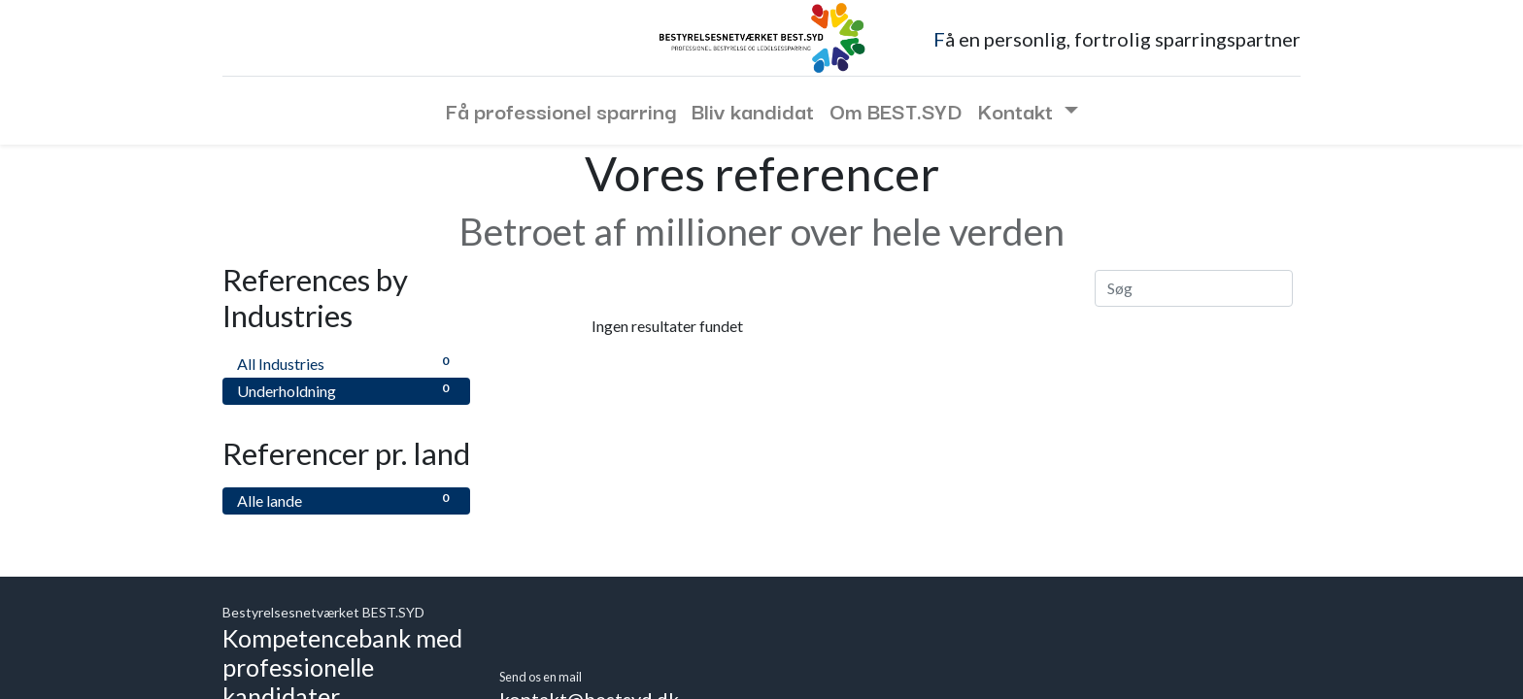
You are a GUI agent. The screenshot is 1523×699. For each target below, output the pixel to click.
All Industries (346, 362)
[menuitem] (560, 110)
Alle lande (346, 499)
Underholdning (346, 390)
